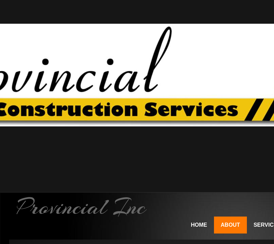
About (230, 225)
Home (199, 225)
